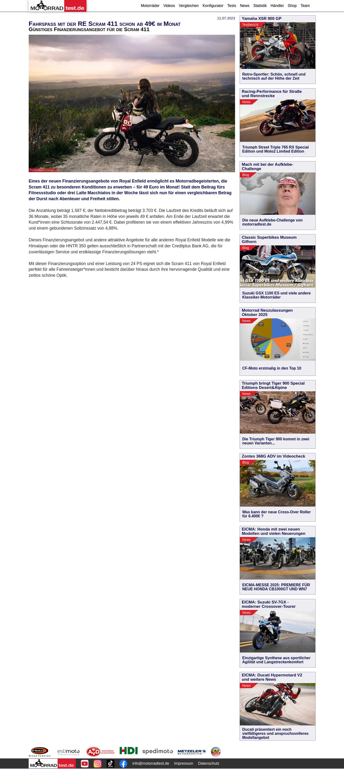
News (244, 6)
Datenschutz (208, 763)
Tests (231, 6)
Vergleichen (189, 6)
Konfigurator (213, 6)
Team (305, 6)
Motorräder (150, 6)
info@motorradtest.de (150, 763)
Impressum (183, 763)
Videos (169, 6)
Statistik (260, 6)
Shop (292, 6)
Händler (277, 6)
